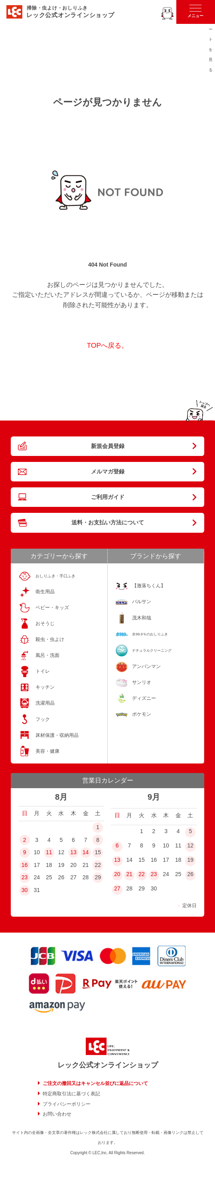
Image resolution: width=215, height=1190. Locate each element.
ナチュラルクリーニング (152, 650)
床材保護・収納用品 (57, 735)
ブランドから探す (155, 556)
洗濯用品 (45, 703)
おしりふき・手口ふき (55, 576)
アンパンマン (146, 666)
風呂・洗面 (47, 655)
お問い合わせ (57, 1114)
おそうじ (45, 623)
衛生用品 (45, 591)
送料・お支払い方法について (107, 522)
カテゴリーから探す (59, 556)
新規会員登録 (107, 446)
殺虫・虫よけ (50, 639)
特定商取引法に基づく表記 (71, 1094)
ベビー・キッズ (52, 607)
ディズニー (144, 698)
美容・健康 (47, 751)
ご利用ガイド (107, 497)
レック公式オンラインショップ (107, 1065)
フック (43, 719)
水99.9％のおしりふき (150, 634)
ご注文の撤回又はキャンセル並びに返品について (95, 1083)
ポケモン (141, 714)
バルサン (141, 601)
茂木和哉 (141, 618)
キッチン (45, 687)
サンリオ (141, 682)
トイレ (43, 671)
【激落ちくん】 (149, 585)
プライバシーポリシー (67, 1104)
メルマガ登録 (107, 471)
